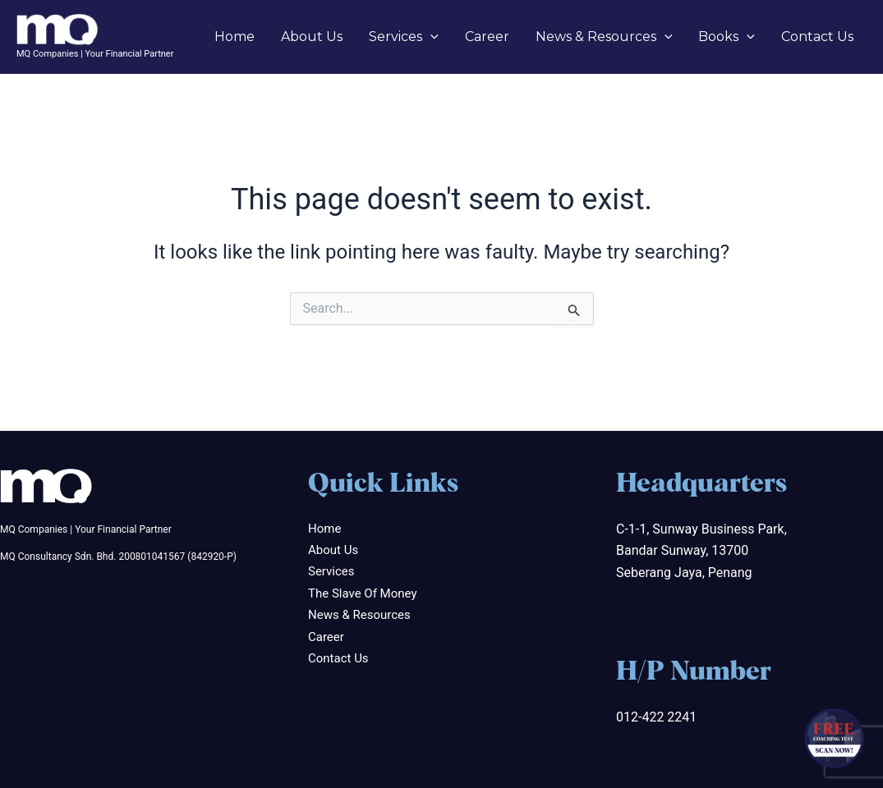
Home (234, 36)
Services (404, 37)
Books (726, 37)
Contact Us (817, 36)
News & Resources (604, 37)
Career (487, 36)
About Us (312, 36)
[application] (430, 37)
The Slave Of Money (362, 593)
